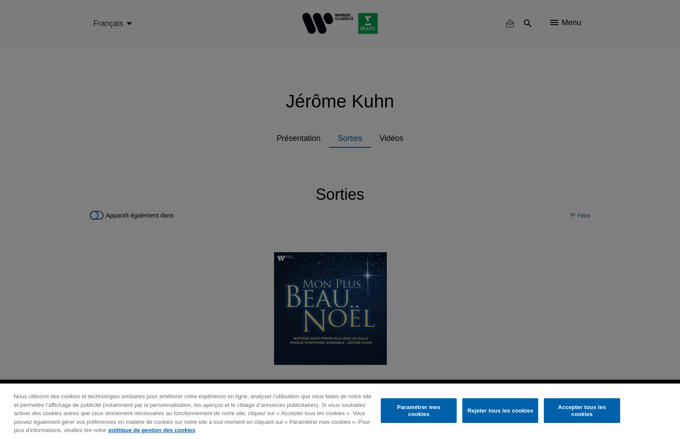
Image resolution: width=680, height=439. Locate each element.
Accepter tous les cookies (582, 410)
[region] (340, 411)
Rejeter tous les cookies (500, 410)
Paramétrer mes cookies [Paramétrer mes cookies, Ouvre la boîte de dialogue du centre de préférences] (419, 410)
